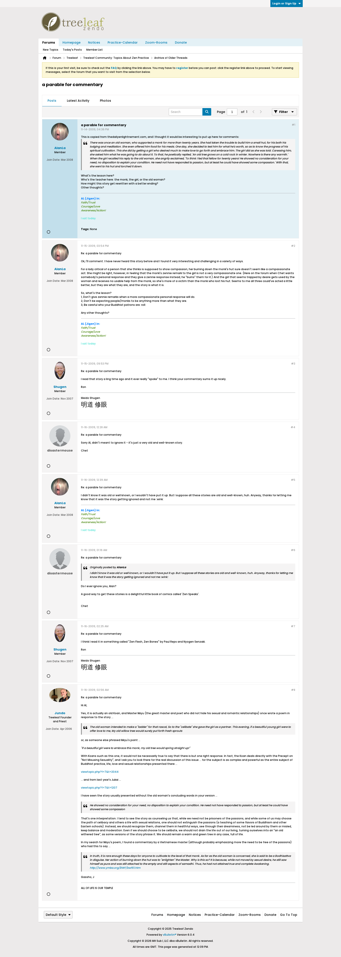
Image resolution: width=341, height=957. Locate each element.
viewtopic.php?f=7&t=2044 (100, 772)
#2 (293, 246)
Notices (94, 42)
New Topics (50, 50)
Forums (48, 42)
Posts (52, 100)
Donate (181, 42)
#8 (293, 690)
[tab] (52, 101)
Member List (94, 50)
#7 (293, 626)
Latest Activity (78, 100)
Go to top (288, 915)
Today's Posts (72, 50)
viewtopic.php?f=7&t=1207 (99, 787)
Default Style (58, 915)
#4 (293, 427)
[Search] (190, 112)
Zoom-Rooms (156, 42)
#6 (293, 550)
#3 (293, 363)
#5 (293, 480)
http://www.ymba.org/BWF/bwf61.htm (115, 868)
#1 (293, 125)
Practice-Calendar (123, 42)
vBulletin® (169, 935)
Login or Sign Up (286, 3)
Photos (105, 100)
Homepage (71, 42)
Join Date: (53, 160)
